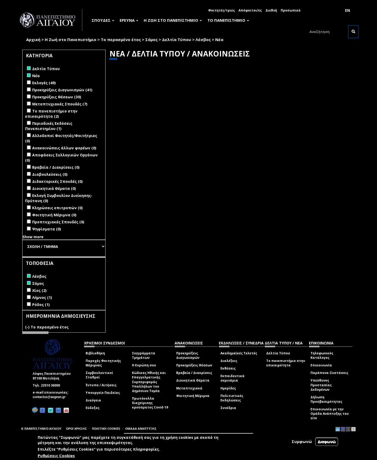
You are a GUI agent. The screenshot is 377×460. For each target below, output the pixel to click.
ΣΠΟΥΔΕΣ (103, 20)
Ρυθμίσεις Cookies (56, 455)
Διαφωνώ (327, 442)
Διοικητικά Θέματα (192, 380)
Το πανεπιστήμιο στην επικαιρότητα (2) (51, 114)
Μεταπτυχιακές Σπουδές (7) (59, 103)
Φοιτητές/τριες (221, 10)
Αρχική (33, 39)
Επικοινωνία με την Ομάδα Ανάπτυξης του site (330, 413)
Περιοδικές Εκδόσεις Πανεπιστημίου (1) (48, 126)
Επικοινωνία (321, 365)
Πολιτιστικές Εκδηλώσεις (231, 398)
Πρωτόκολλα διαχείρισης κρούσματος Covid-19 (150, 403)
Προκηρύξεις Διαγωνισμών (187, 355)
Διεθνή (271, 10)
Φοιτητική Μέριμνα (192, 396)
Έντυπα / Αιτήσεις (101, 385)
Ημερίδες (228, 388)
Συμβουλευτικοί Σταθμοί (99, 375)
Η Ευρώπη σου (144, 365)
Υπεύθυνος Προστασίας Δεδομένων (321, 384)
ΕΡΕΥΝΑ (129, 20)
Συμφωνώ (302, 441)
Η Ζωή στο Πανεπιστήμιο (70, 39)
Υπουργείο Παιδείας (103, 392)
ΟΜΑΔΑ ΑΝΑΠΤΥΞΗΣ (141, 428)
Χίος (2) (39, 290)
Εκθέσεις (228, 368)
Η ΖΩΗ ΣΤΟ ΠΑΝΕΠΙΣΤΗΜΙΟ (173, 20)
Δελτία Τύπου (176, 39)
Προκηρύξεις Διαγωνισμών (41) (62, 89)
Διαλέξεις (228, 361)
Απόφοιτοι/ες (250, 10)
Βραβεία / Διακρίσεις (194, 373)
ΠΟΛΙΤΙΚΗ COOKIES (106, 428)
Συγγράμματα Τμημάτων (143, 355)
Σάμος (151, 39)
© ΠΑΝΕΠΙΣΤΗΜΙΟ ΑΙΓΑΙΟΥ (41, 428)
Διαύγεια (93, 400)
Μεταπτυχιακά (189, 388)
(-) (28, 327)
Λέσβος (203, 39)
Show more (33, 236)
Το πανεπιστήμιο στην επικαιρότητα (285, 363)
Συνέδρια (228, 408)
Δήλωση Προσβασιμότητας (326, 399)
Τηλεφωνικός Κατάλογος (322, 355)
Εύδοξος (92, 408)
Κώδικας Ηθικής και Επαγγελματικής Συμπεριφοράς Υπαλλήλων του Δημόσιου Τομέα (149, 382)
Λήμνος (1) (42, 297)
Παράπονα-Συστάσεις (329, 373)
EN (347, 10)
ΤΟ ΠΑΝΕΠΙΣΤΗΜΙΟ (228, 20)
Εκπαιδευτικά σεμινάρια (232, 378)
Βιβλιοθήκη (95, 353)
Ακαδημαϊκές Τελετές (238, 353)
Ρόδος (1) (41, 304)
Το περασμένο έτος (121, 39)
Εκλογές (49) (44, 82)
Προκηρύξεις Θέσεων (194, 365)
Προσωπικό (291, 10)
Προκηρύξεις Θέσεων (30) (56, 96)
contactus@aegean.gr (51, 397)
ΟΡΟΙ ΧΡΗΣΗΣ (76, 428)
